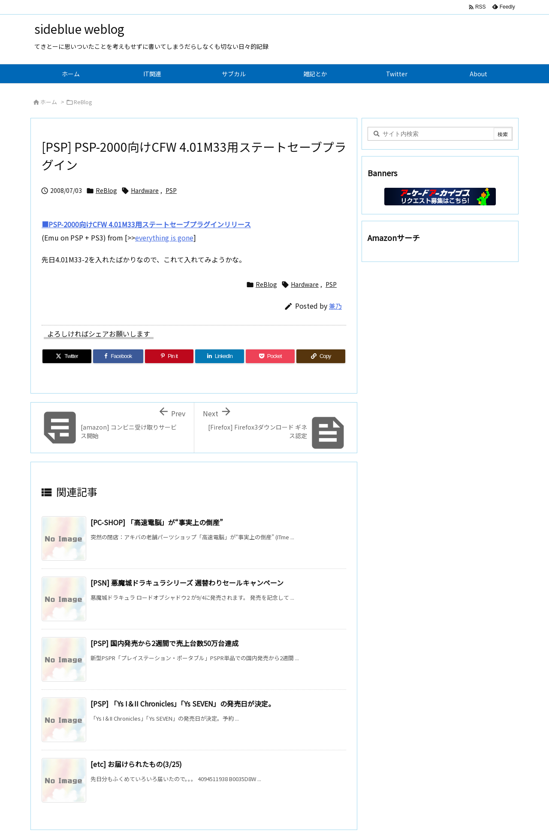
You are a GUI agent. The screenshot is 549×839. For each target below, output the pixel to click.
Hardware (145, 190)
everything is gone (164, 237)
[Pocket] (270, 356)
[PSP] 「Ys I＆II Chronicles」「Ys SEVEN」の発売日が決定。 (182, 703)
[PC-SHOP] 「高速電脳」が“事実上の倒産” (156, 522)
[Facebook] (118, 356)
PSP (171, 190)
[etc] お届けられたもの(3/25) (136, 764)
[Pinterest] (169, 356)
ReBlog (83, 102)
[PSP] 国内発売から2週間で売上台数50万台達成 (164, 643)
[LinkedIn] (219, 356)
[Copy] (320, 356)
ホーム (48, 102)
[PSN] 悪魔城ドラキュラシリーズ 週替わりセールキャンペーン (187, 582)
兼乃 (335, 305)
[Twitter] (66, 356)
